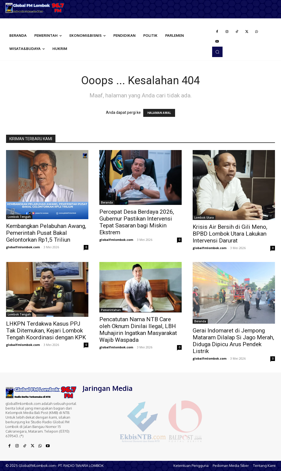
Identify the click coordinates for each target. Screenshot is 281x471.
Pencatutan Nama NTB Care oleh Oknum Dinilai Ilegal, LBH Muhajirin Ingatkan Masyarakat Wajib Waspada (138, 329)
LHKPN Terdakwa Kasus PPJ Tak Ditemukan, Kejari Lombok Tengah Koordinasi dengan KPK (46, 330)
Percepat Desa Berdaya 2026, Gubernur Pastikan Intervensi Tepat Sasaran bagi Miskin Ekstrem (136, 222)
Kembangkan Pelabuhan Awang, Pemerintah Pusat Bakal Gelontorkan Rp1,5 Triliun (46, 233)
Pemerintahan (111, 310)
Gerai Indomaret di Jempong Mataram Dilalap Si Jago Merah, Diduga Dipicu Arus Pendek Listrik (233, 340)
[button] (217, 52)
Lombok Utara (204, 217)
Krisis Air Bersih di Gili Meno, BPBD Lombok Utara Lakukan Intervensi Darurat (230, 234)
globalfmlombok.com (23, 247)
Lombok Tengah (19, 217)
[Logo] (35, 8)
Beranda (107, 202)
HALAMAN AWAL (159, 113)
